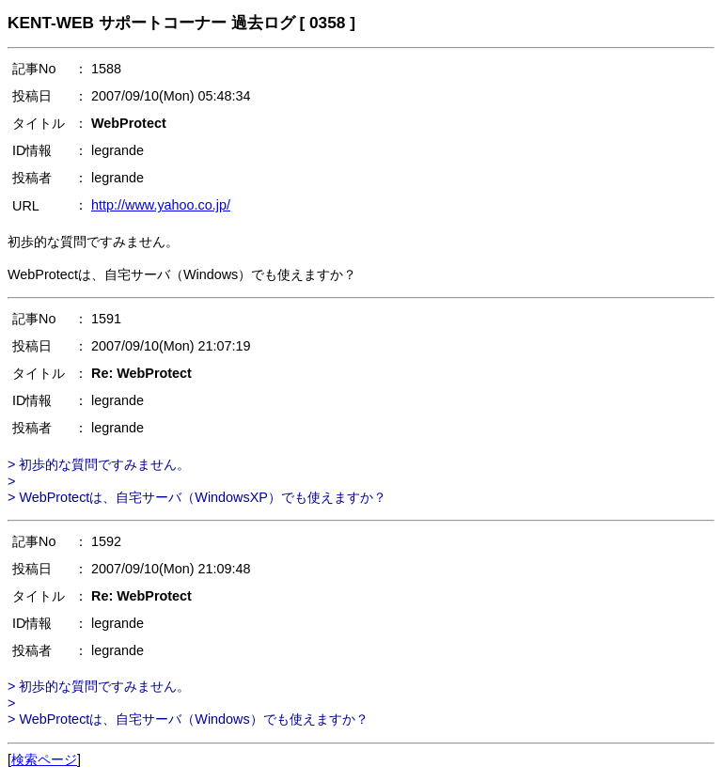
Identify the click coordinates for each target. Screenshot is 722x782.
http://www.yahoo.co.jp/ (160, 204)
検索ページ (44, 759)
